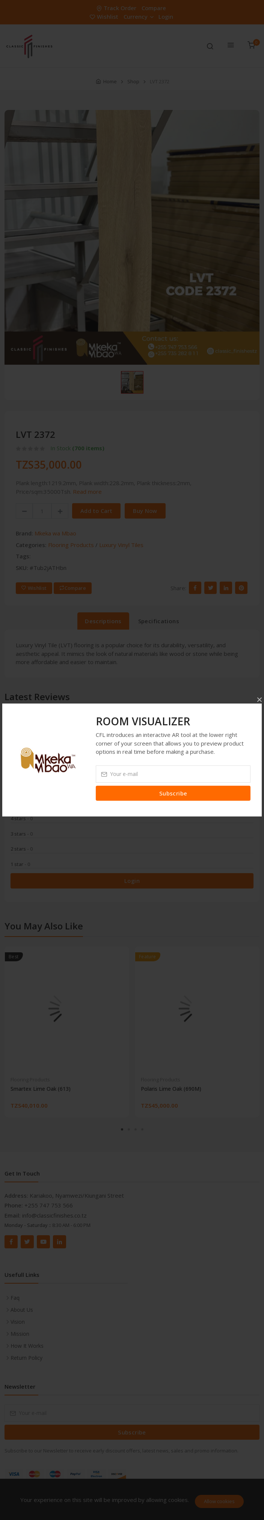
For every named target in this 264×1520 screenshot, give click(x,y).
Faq (15, 1297)
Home (110, 81)
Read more (87, 491)
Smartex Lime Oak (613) (41, 1088)
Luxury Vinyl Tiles (121, 545)
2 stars (22, 848)
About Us (22, 1309)
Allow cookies (219, 1501)
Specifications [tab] (158, 621)
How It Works (27, 1345)
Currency (138, 16)
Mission (20, 1333)
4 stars (22, 818)
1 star (20, 864)
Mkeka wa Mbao (55, 533)
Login (165, 16)
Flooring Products (71, 545)
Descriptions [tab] (103, 621)
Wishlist (104, 16)
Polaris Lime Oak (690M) (171, 1088)
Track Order (117, 8)
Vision (18, 1321)
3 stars (22, 833)
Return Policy (26, 1357)
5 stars (22, 803)
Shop (133, 81)
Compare (154, 8)
